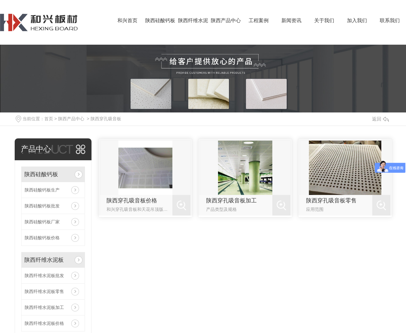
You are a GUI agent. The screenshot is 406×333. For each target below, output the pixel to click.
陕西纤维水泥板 (193, 31)
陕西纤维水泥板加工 (44, 307)
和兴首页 (127, 20)
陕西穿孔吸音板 (106, 118)
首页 (48, 118)
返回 (380, 119)
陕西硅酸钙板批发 (42, 205)
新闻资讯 (291, 20)
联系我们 (390, 20)
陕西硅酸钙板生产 (42, 189)
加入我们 (357, 20)
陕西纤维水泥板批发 (44, 275)
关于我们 (324, 20)
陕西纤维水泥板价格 (44, 323)
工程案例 (259, 20)
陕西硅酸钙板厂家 (42, 221)
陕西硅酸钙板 (160, 20)
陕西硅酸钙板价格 (42, 237)
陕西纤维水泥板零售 (44, 291)
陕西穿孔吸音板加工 (231, 200)
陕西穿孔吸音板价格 (131, 200)
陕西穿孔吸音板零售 (331, 200)
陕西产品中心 (226, 20)
